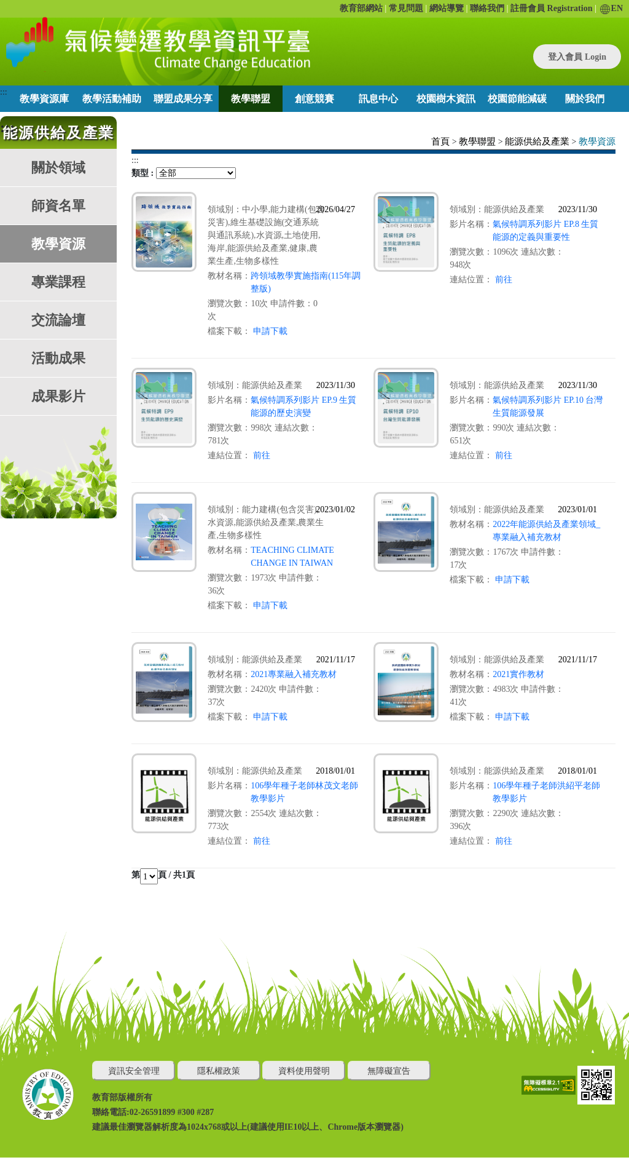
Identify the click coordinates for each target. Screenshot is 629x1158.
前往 (503, 279)
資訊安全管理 (134, 1071)
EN (611, 8)
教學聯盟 (250, 98)
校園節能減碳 (517, 98)
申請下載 (270, 331)
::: (3, 92)
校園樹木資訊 (445, 98)
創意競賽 (314, 98)
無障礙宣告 (388, 1071)
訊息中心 (378, 98)
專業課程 (58, 282)
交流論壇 (58, 320)
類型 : (142, 173)
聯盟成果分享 (183, 98)
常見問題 (406, 8)
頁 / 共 (170, 874)
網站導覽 (446, 8)
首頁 (440, 141)
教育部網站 (361, 8)
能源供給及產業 (537, 141)
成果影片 (58, 396)
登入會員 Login (577, 56)
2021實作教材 (518, 674)
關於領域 (58, 167)
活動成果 (58, 358)
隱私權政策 (218, 1071)
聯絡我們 (487, 8)
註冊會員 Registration (551, 8)
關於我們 (584, 98)
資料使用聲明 (304, 1071)
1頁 (188, 874)
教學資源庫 (44, 98)
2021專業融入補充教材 (294, 674)
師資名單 (58, 205)
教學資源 (58, 244)
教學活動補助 (111, 98)
